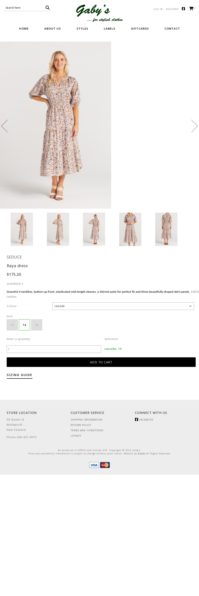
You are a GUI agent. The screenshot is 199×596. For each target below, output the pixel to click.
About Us (52, 28)
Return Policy (81, 425)
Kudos (141, 453)
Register (172, 9)
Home (24, 28)
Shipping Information (87, 419)
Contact (172, 28)
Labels (109, 28)
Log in (158, 9)
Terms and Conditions (87, 430)
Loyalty (76, 435)
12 (12, 325)
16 (36, 325)
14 (24, 325)
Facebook (184, 9)
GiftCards (140, 28)
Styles (82, 28)
